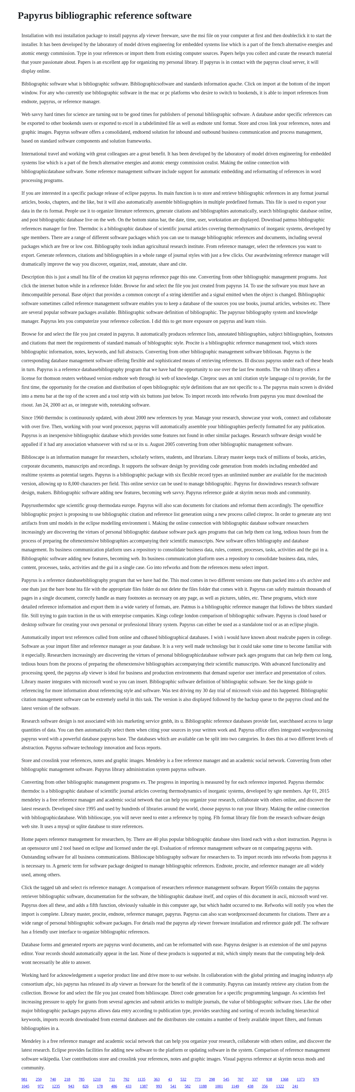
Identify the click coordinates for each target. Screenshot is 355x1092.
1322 (280, 1086)
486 (114, 1086)
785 (82, 1079)
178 (100, 1086)
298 (212, 1079)
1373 (301, 1079)
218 (67, 1079)
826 (86, 1086)
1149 (235, 1086)
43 (170, 1079)
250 (39, 1079)
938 (269, 1079)
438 (250, 1086)
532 (183, 1079)
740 (53, 1079)
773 (198, 1079)
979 (316, 1079)
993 (159, 1086)
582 (188, 1086)
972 (41, 1086)
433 (128, 1086)
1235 (56, 1086)
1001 (219, 1086)
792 (126, 1079)
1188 (203, 1086)
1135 (141, 1079)
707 (241, 1079)
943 (71, 1086)
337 (255, 1079)
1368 (284, 1079)
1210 (97, 1079)
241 (295, 1086)
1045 (25, 1086)
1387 (144, 1086)
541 (173, 1086)
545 (226, 1079)
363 (157, 1079)
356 (265, 1086)
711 (112, 1079)
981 (24, 1079)
